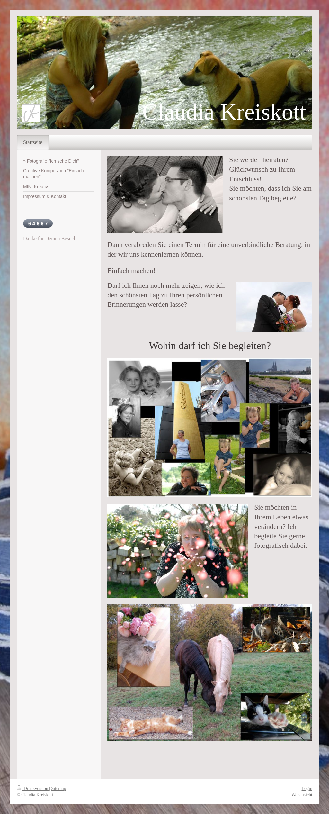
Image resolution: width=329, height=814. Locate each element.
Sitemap (58, 788)
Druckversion (33, 788)
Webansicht (301, 794)
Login (307, 788)
